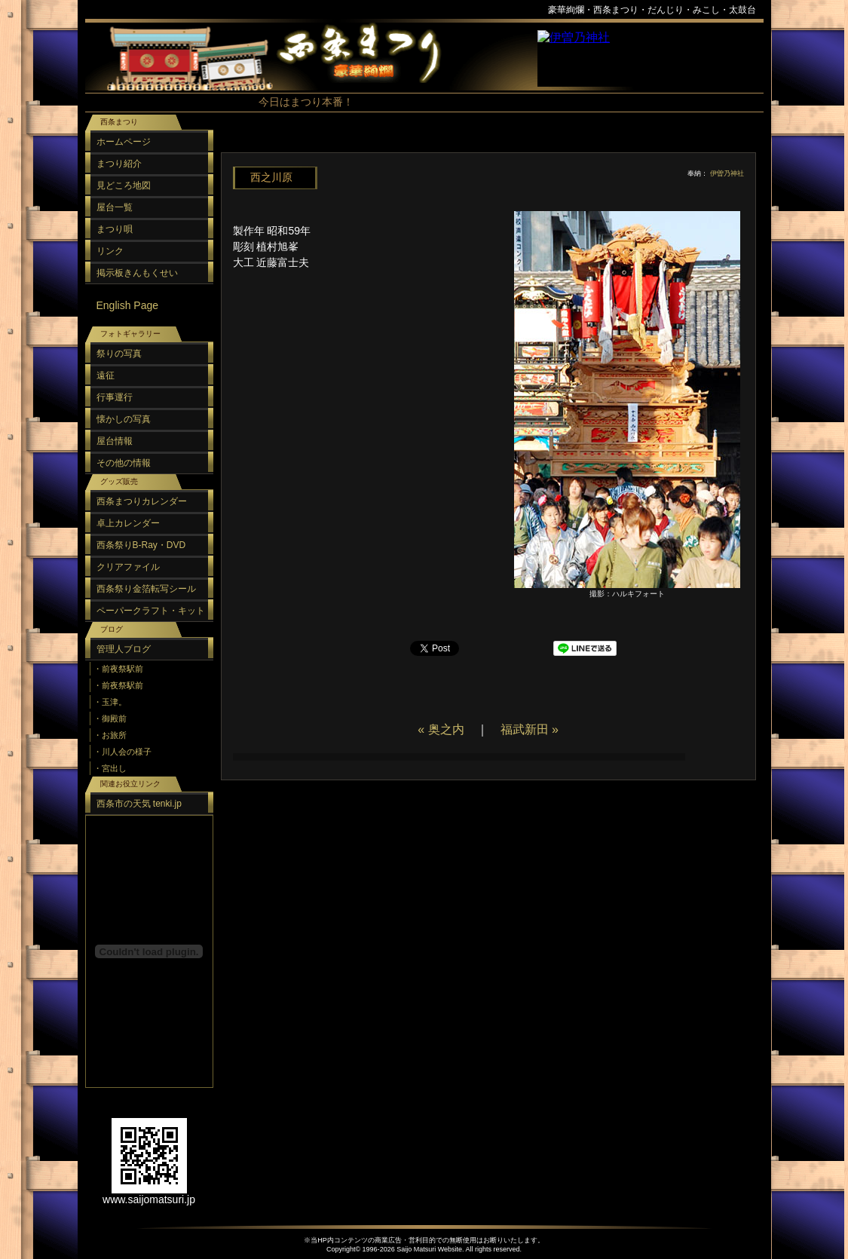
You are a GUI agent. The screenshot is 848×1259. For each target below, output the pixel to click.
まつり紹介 (119, 163)
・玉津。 (110, 701)
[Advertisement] (484, 143)
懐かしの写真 (123, 419)
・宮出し (110, 768)
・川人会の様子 (122, 751)
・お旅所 (110, 735)
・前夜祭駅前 (118, 668)
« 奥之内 (441, 729)
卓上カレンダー (128, 523)
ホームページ (123, 141)
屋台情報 (114, 441)
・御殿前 (110, 718)
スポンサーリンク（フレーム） (650, 58)
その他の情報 (123, 463)
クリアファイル (128, 567)
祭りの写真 (119, 353)
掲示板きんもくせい (137, 273)
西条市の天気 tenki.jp (139, 803)
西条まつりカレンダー (141, 501)
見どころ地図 (123, 185)
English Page (127, 305)
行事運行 (114, 397)
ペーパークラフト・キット (150, 610)
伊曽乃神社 (727, 173)
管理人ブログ (123, 649)
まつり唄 (114, 229)
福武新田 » (530, 729)
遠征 (105, 375)
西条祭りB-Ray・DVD (141, 545)
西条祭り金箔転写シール (146, 589)
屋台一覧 (114, 207)
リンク (110, 251)
